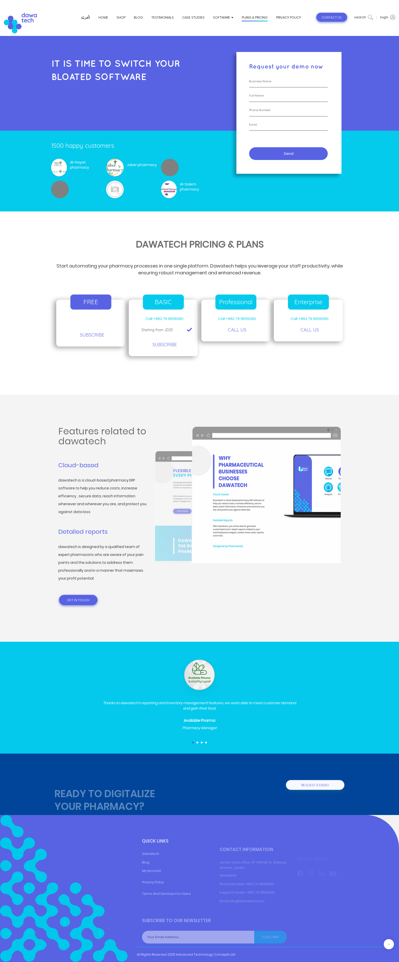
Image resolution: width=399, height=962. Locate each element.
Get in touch (78, 600)
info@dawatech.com (247, 911)
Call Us (310, 330)
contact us (332, 17)
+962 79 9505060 (259, 894)
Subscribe (92, 335)
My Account (151, 889)
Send (288, 153)
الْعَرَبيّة (85, 17)
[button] (193, 742)
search (363, 17)
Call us (237, 330)
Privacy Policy (153, 900)
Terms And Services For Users (166, 912)
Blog (145, 880)
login (387, 17)
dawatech (150, 872)
